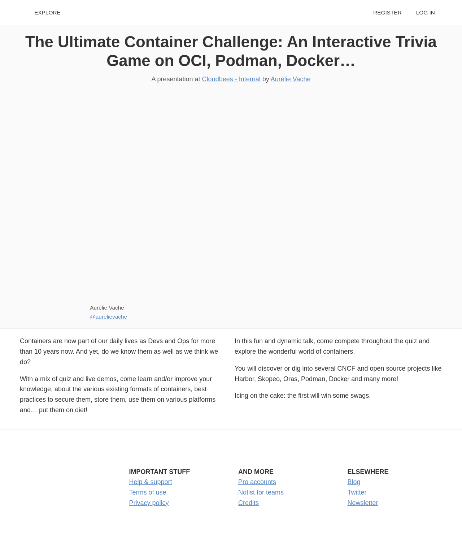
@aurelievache (108, 317)
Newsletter (363, 502)
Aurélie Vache (291, 79)
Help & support (150, 482)
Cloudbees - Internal (231, 79)
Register (387, 12)
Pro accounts (257, 482)
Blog (354, 482)
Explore (47, 12)
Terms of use (147, 492)
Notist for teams (261, 492)
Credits (248, 502)
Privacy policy (149, 502)
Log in (425, 12)
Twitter (357, 492)
